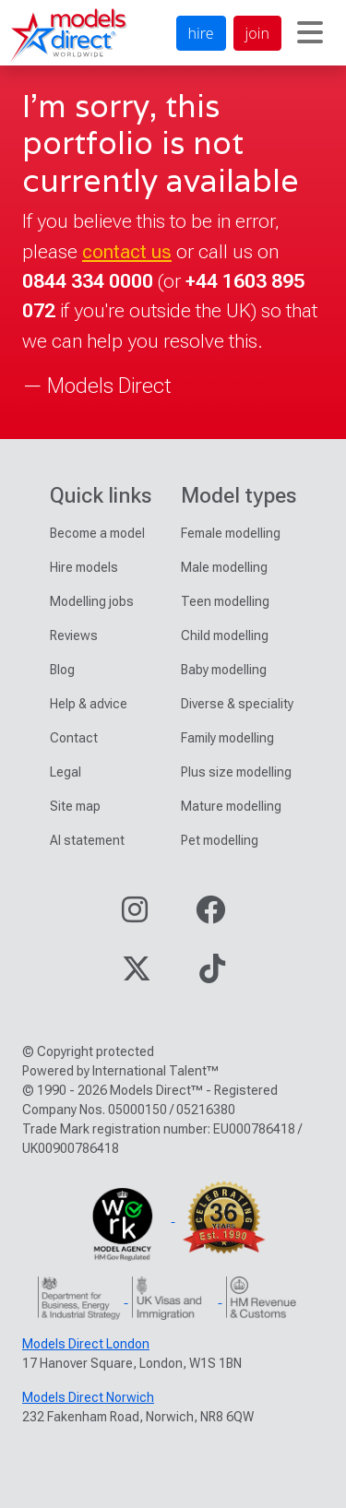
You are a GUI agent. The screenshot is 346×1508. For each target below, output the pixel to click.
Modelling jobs (92, 601)
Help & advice (88, 703)
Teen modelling (225, 601)
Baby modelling (224, 669)
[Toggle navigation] (310, 33)
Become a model (97, 533)
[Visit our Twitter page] (136, 974)
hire (201, 33)
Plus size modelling (236, 772)
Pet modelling (219, 840)
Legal (65, 772)
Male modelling (224, 567)
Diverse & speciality (237, 703)
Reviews (74, 635)
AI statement (87, 840)
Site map (75, 806)
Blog (62, 669)
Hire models (84, 567)
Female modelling (230, 533)
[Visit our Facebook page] (210, 915)
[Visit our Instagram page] (135, 915)
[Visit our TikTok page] (212, 974)
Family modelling (227, 737)
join (257, 33)
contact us (127, 251)
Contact (74, 737)
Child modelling (224, 635)
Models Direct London (85, 1343)
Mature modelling (231, 806)
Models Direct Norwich (88, 1397)
